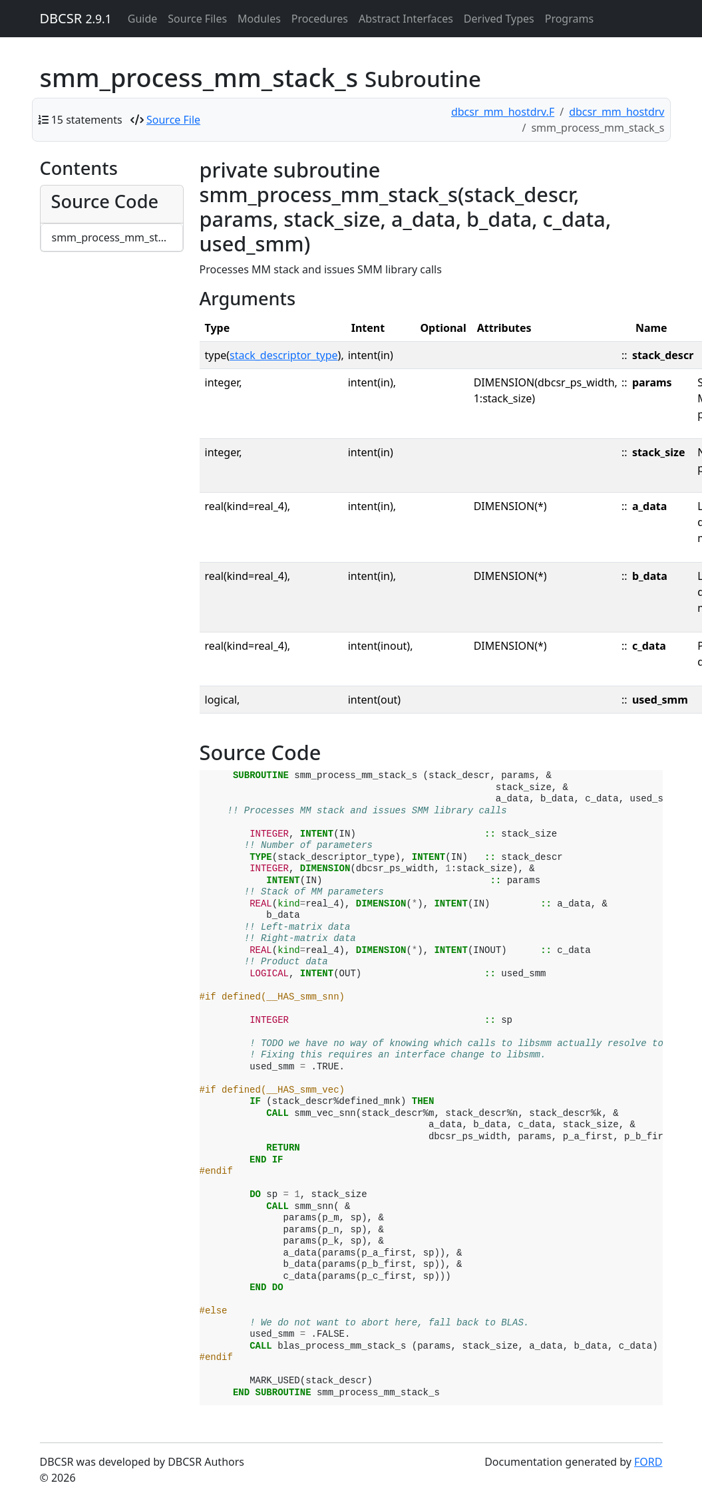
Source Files (197, 18)
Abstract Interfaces (406, 18)
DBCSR (76, 18)
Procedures (319, 18)
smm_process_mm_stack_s (117, 237)
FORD (648, 1461)
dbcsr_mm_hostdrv (616, 111)
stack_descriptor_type (284, 355)
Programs (569, 18)
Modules (259, 18)
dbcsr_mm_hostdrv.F (502, 111)
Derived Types (499, 18)
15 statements (86, 119)
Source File (173, 119)
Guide (143, 18)
